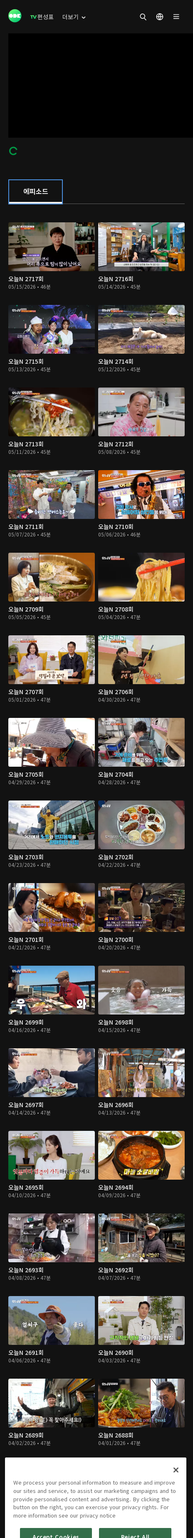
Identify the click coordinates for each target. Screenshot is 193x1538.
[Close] (176, 1489)
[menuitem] (42, 17)
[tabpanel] (96, 850)
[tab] (35, 192)
